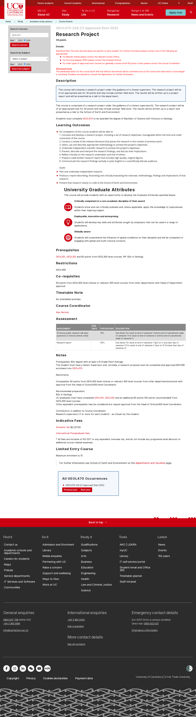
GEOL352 (71, 256)
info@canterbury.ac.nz (15, 630)
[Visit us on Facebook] (6, 668)
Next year (85, 490)
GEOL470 (88, 118)
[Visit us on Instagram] (14, 668)
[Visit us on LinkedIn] (23, 668)
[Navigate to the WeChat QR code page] (31, 668)
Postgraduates (122, 3)
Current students (72, 3)
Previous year (70, 490)
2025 (20, 40)
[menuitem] (44, 12)
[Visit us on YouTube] (39, 668)
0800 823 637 (151, 623)
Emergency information (145, 630)
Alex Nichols (62, 312)
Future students (45, 3)
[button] (176, 12)
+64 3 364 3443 (76, 619)
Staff (190, 3)
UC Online (163, 3)
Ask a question (76, 626)
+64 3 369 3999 (11, 623)
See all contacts (76, 644)
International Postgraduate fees (73, 433)
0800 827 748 (10, 619)
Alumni (144, 3)
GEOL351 (60, 256)
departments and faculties (150, 463)
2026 (28, 40)
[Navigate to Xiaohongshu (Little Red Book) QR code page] (47, 668)
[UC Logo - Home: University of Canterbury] (14, 9)
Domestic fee (63, 427)
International (98, 3)
